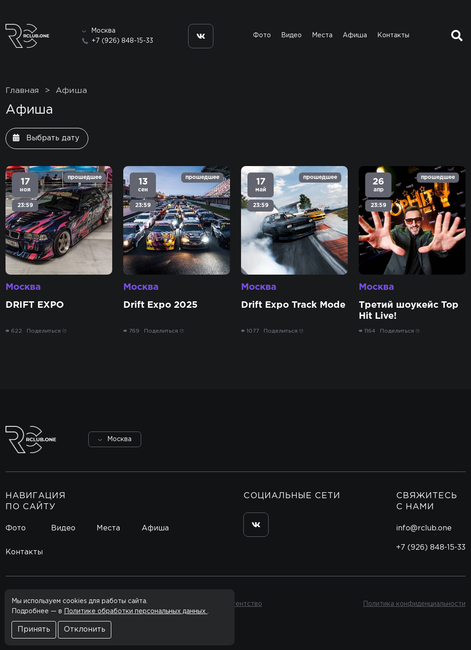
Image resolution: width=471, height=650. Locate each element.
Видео (291, 35)
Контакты (393, 35)
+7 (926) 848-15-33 (122, 41)
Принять (33, 629)
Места (322, 35)
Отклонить (84, 629)
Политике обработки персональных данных (135, 611)
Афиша (355, 35)
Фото (262, 35)
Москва (23, 287)
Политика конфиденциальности (414, 604)
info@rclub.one (424, 528)
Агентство (245, 604)
